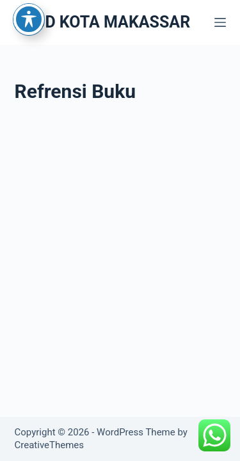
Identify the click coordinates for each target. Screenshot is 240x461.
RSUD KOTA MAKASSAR (103, 22)
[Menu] (220, 22)
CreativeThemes (49, 445)
